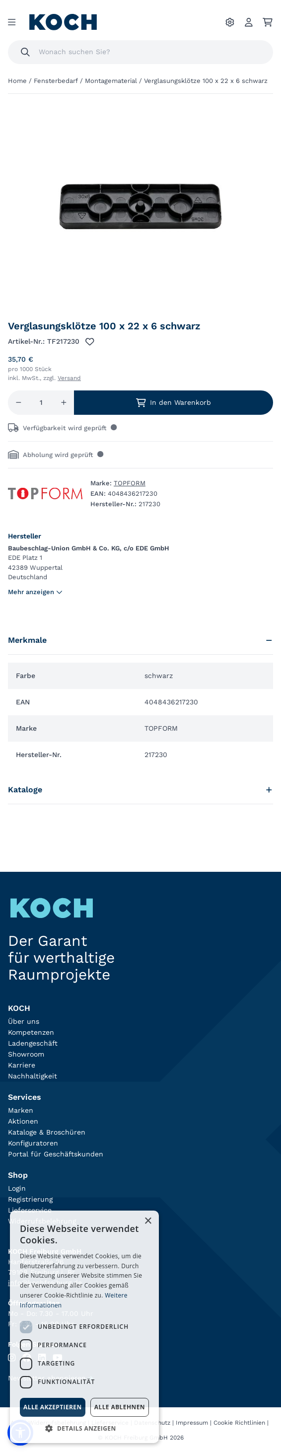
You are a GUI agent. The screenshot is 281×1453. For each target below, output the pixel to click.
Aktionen (23, 1121)
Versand (69, 378)
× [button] (147, 1221)
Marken (20, 1110)
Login (17, 1188)
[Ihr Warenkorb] (267, 22)
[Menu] (11, 22)
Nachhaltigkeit (32, 1076)
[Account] (248, 22)
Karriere (21, 1065)
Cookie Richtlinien (239, 1422)
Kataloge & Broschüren (46, 1132)
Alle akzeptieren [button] (52, 1407)
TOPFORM (129, 483)
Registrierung (30, 1199)
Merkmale (140, 640)
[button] (84, 1428)
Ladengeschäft (33, 1043)
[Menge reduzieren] (18, 402)
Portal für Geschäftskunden (55, 1154)
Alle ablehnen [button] (119, 1407)
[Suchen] (25, 52)
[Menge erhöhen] (63, 402)
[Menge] (41, 402)
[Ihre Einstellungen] (229, 22)
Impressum (192, 1422)
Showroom (26, 1054)
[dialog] (84, 1327)
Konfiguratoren (33, 1143)
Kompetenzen (31, 1032)
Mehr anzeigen (35, 592)
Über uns (23, 1021)
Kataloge (140, 789)
